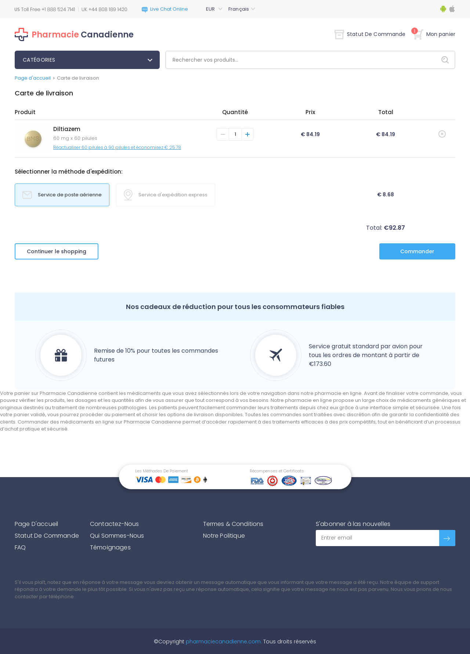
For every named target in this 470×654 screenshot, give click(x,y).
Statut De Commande (370, 34)
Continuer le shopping (56, 251)
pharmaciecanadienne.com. (223, 641)
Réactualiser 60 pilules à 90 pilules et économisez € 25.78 (117, 147)
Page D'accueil (36, 524)
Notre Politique (224, 535)
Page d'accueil (33, 78)
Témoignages (110, 547)
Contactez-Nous (114, 524)
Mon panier (434, 34)
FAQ (20, 547)
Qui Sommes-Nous (117, 535)
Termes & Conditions (233, 524)
